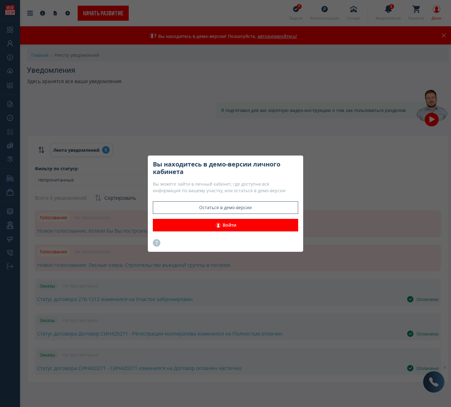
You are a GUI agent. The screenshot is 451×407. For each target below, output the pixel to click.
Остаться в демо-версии (225, 207)
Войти (225, 225)
